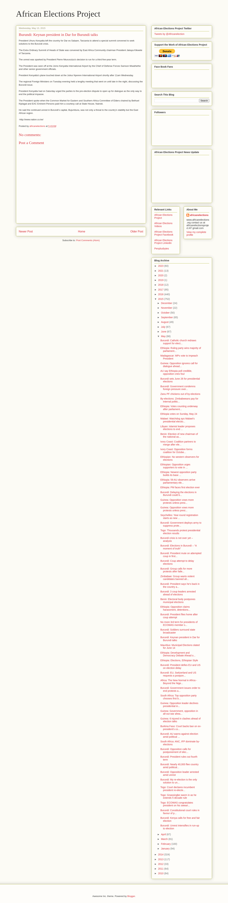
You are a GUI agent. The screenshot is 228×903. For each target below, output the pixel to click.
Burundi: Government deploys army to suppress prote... (180, 524)
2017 (161, 289)
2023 (161, 265)
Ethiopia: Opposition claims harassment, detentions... (175, 608)
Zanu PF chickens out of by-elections (180, 394)
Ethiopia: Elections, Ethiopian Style (179, 660)
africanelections (199, 215)
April (163, 834)
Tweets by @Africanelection (169, 34)
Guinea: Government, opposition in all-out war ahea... (179, 712)
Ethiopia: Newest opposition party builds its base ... (178, 473)
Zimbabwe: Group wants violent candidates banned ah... (177, 578)
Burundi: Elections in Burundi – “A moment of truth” (178, 547)
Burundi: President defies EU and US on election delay (180, 666)
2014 (161, 854)
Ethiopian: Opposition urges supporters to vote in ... (175, 466)
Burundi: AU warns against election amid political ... (179, 735)
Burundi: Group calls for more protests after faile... (176, 570)
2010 (161, 873)
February (166, 844)
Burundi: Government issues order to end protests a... (180, 689)
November (167, 307)
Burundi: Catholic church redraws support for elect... (178, 342)
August (165, 322)
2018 (161, 284)
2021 (161, 270)
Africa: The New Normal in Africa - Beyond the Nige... (178, 682)
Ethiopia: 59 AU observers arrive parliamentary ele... (177, 481)
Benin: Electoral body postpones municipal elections (177, 601)
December (167, 303)
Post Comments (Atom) (88, 240)
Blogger (131, 896)
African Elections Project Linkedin (163, 242)
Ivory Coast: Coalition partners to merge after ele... (178, 443)
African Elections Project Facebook (163, 233)
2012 (161, 864)
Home (81, 231)
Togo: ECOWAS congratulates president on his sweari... (176, 804)
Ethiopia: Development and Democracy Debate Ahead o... (178, 654)
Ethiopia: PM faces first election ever (180, 487)
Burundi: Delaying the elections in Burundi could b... (178, 494)
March (164, 839)
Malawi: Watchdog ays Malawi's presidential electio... (177, 420)
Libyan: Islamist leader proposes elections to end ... (177, 428)
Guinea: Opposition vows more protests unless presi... (177, 501)
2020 (161, 275)
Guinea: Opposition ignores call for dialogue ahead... (179, 365)
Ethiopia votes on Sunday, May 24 (178, 414)
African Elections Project (58, 13)
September (167, 317)
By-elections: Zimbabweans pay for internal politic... (179, 400)
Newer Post (26, 231)
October (165, 312)
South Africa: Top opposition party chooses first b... (178, 697)
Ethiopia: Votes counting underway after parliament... (179, 408)
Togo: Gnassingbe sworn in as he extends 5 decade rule (178, 796)
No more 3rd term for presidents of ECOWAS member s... (179, 623)
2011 (161, 868)
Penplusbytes (161, 248)
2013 (161, 859)
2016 (161, 294)
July (163, 326)
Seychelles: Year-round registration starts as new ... (179, 516)
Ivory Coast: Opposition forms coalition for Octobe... (176, 451)
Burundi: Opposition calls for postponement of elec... (175, 750)
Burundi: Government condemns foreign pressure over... (178, 388)
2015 (161, 299)
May (163, 336)
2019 (161, 280)
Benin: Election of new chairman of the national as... (179, 435)
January (165, 848)
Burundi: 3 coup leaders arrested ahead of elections (178, 593)
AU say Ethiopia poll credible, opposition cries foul (176, 372)
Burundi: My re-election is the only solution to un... (178, 781)
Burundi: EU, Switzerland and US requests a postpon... (178, 674)
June (164, 331)
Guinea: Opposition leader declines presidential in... (179, 704)
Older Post (136, 231)
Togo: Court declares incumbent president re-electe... (177, 789)
